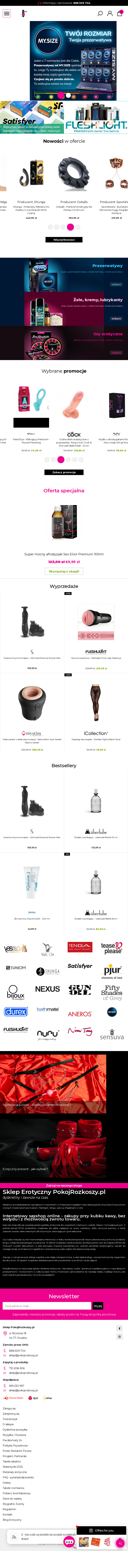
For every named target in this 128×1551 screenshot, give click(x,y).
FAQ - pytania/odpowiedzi (18, 1477)
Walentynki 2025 (13, 1466)
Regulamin (9, 1509)
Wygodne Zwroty (13, 1504)
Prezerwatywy (107, 265)
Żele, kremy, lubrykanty (98, 299)
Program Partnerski (14, 1456)
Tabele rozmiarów (13, 1488)
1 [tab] (59, 95)
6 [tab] (81, 459)
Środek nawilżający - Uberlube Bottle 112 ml (96, 837)
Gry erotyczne (108, 334)
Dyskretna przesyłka (15, 1429)
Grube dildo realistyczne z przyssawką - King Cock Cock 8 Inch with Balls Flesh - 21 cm (106, 442)
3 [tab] (64, 227)
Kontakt (7, 1514)
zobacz (116, 284)
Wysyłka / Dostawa (14, 1435)
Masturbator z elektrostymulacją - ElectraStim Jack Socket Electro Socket (32, 741)
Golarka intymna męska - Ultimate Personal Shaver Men (32, 658)
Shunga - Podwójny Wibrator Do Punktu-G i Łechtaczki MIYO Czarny (64, 210)
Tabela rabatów (12, 1461)
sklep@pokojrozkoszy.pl (23, 1355)
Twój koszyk (10, 1419)
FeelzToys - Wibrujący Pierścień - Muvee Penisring (64, 441)
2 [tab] (67, 95)
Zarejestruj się (11, 1413)
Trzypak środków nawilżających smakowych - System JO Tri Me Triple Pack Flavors (21, 442)
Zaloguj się (9, 1408)
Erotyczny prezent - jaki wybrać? (25, 1169)
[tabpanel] (64, 61)
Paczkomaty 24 (12, 1440)
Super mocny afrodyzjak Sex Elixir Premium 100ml (64, 554)
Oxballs (115, 202)
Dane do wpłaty (12, 1498)
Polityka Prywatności (15, 1445)
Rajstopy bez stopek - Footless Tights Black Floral (96, 739)
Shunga (72, 202)
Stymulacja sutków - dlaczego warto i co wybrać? (37, 1105)
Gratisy (7, 1482)
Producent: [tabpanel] (21, 183)
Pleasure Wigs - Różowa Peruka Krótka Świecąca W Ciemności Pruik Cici (21, 210)
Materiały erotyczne (15, 1472)
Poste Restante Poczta (17, 1450)
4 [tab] (71, 227)
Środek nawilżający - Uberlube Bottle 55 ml (96, 918)
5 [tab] (77, 227)
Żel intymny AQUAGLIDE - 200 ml (32, 918)
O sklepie (8, 1424)
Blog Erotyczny (12, 1519)
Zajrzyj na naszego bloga (64, 1185)
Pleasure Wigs (30, 202)
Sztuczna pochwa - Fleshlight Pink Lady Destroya (96, 658)
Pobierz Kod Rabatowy (17, 1493)
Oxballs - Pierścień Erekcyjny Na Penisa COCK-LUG (107, 208)
